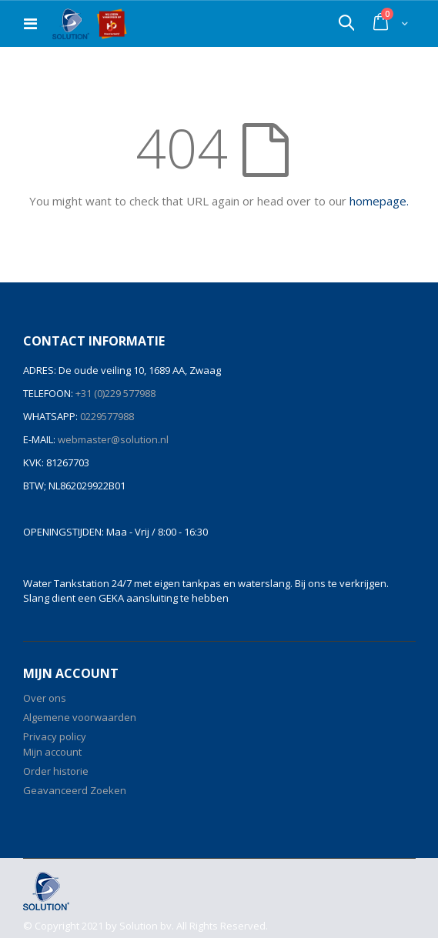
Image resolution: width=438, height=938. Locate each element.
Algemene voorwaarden (79, 717)
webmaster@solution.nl (112, 439)
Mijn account (52, 752)
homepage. (379, 201)
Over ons (44, 698)
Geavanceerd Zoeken (74, 790)
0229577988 (106, 416)
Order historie (56, 771)
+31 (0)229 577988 (114, 393)
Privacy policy (54, 736)
